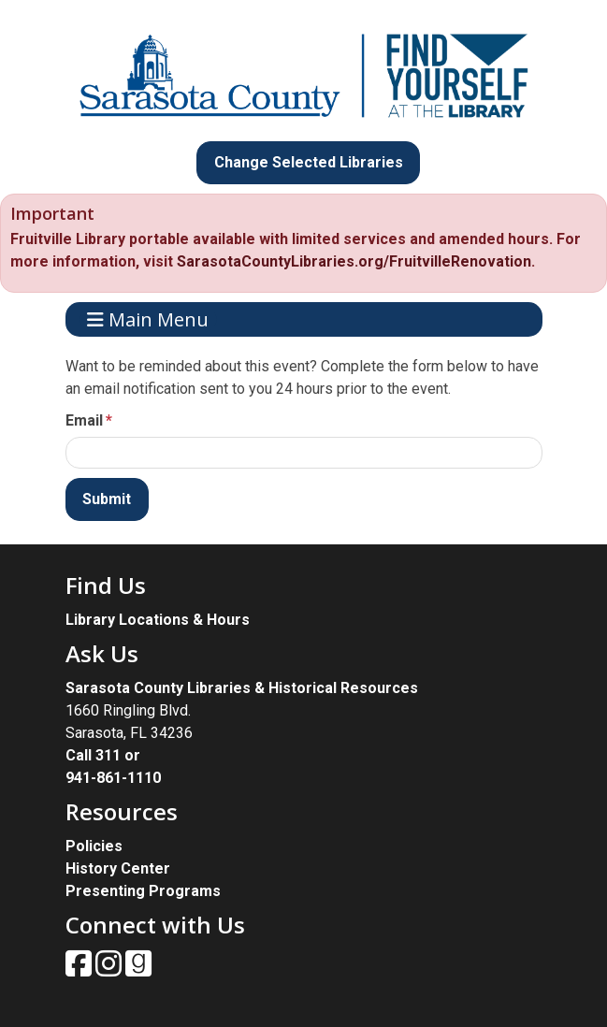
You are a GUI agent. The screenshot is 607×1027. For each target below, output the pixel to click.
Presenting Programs (143, 891)
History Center (117, 868)
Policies (94, 846)
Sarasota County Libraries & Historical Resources (241, 688)
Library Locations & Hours (157, 620)
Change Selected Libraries (308, 162)
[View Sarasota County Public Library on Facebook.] (80, 969)
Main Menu (148, 319)
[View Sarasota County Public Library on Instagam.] (110, 969)
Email (84, 420)
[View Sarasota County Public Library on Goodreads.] (138, 969)
